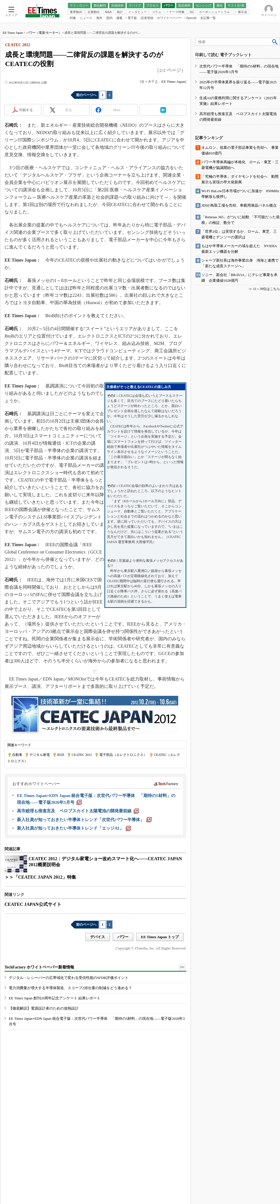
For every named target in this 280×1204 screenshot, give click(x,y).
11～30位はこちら (266, 289)
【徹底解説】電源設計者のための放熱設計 (44, 1008)
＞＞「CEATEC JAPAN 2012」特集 (40, 877)
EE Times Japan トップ (160, 937)
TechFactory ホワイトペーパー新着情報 (39, 967)
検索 (275, 42)
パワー (122, 937)
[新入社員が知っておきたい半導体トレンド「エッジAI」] (74, 828)
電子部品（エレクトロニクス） (123, 755)
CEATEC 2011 (82, 755)
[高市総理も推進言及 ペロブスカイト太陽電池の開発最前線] (78, 811)
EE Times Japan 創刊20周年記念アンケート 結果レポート (54, 998)
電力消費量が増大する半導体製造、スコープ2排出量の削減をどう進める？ (70, 988)
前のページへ (86, 95)
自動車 (17, 755)
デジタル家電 (39, 755)
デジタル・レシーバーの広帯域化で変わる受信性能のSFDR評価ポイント (68, 978)
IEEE (60, 755)
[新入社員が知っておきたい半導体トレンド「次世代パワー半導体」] (84, 819)
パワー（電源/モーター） (43, 32)
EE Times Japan (13, 32)
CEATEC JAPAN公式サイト (33, 904)
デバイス (97, 937)
